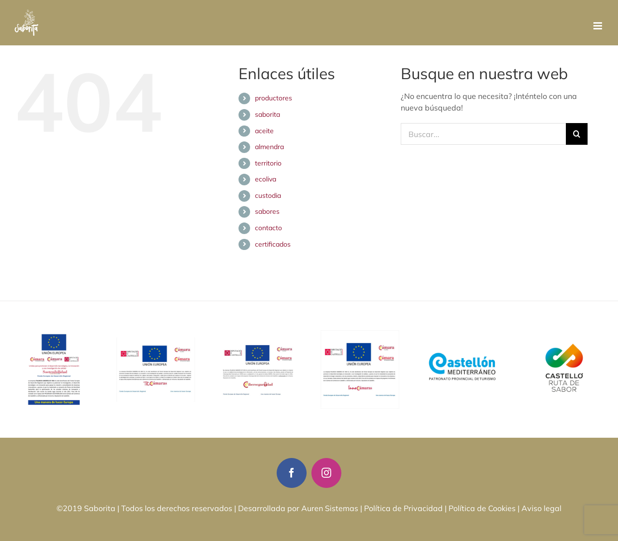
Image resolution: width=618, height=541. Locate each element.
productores (273, 98)
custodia (268, 195)
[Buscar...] (483, 134)
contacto (268, 227)
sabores (267, 211)
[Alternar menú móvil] (598, 26)
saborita (267, 114)
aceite (264, 130)
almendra (269, 146)
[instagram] (326, 473)
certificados (273, 244)
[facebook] (292, 473)
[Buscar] (577, 134)
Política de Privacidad (403, 508)
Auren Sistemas (329, 508)
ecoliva (265, 179)
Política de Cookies (482, 508)
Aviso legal (541, 508)
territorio (268, 163)
